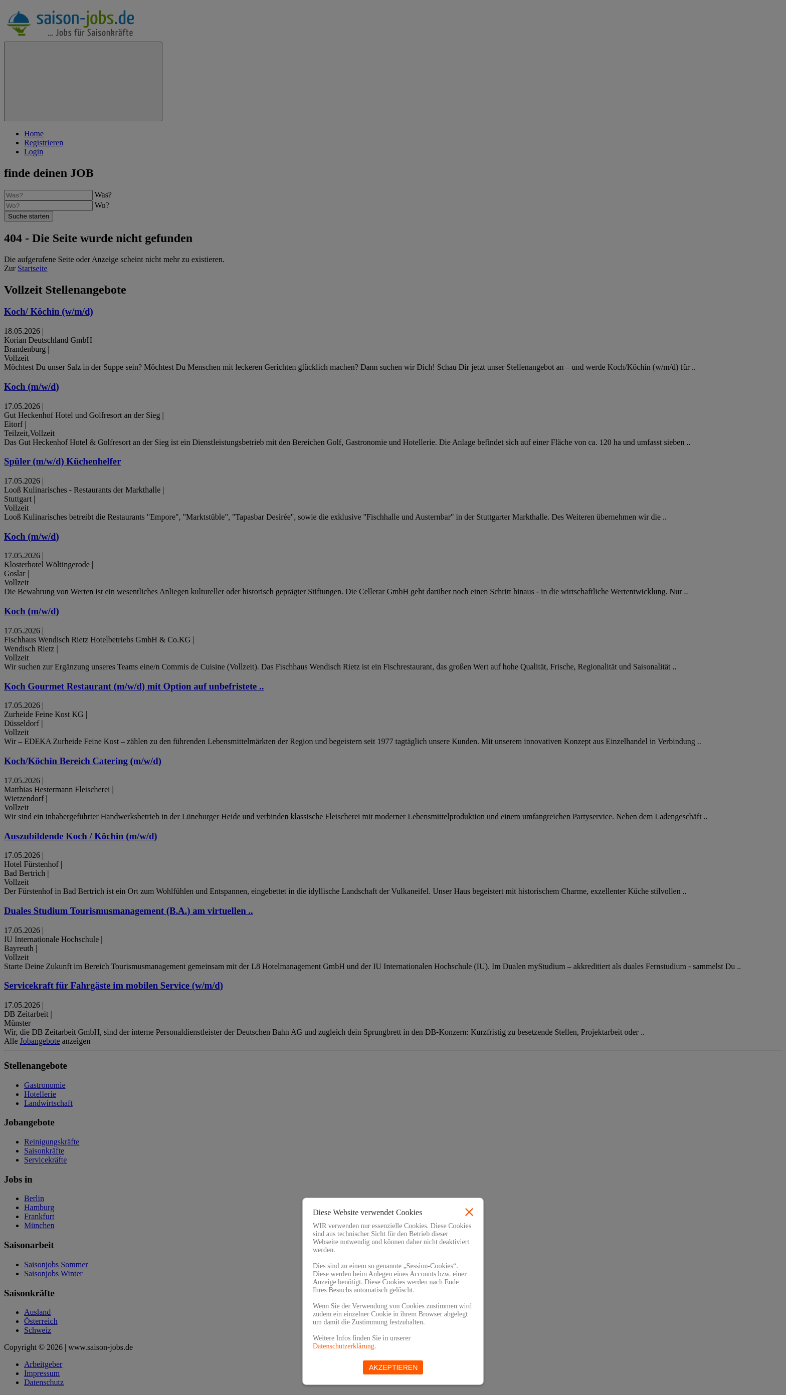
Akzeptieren (393, 1367)
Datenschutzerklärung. (344, 1346)
